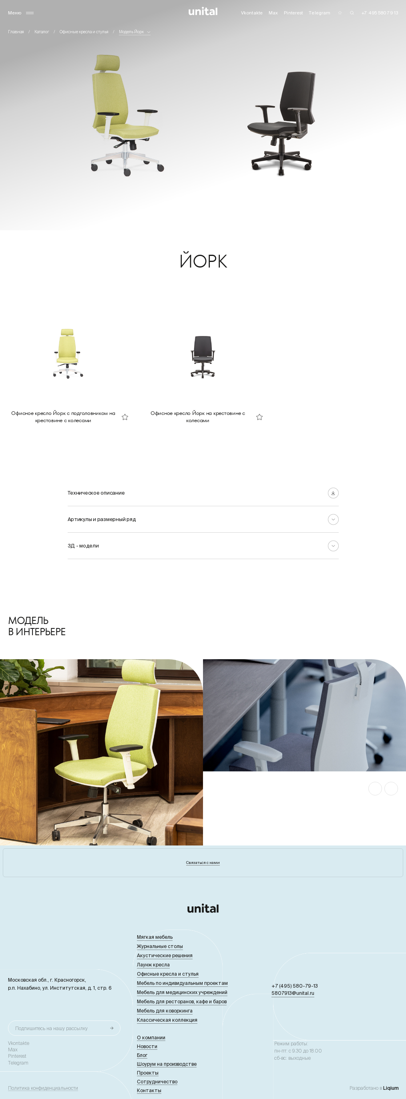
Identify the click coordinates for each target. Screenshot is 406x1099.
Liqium (391, 1088)
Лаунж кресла (153, 964)
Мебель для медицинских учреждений (182, 992)
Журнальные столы (160, 946)
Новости (147, 1046)
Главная (16, 32)
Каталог (41, 32)
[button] (375, 788)
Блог (142, 1055)
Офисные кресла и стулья (84, 32)
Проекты (148, 1072)
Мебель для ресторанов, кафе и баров (182, 1001)
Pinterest (17, 1056)
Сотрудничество (157, 1081)
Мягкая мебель (155, 937)
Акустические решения (165, 955)
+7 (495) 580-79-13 (294, 985)
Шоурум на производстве (167, 1064)
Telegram (18, 1063)
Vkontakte (18, 1043)
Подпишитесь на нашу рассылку (51, 1028)
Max (13, 1049)
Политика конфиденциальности (43, 1088)
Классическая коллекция (167, 1020)
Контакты (149, 1090)
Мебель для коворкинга (165, 1010)
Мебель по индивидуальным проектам (182, 983)
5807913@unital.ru (292, 993)
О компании (151, 1037)
